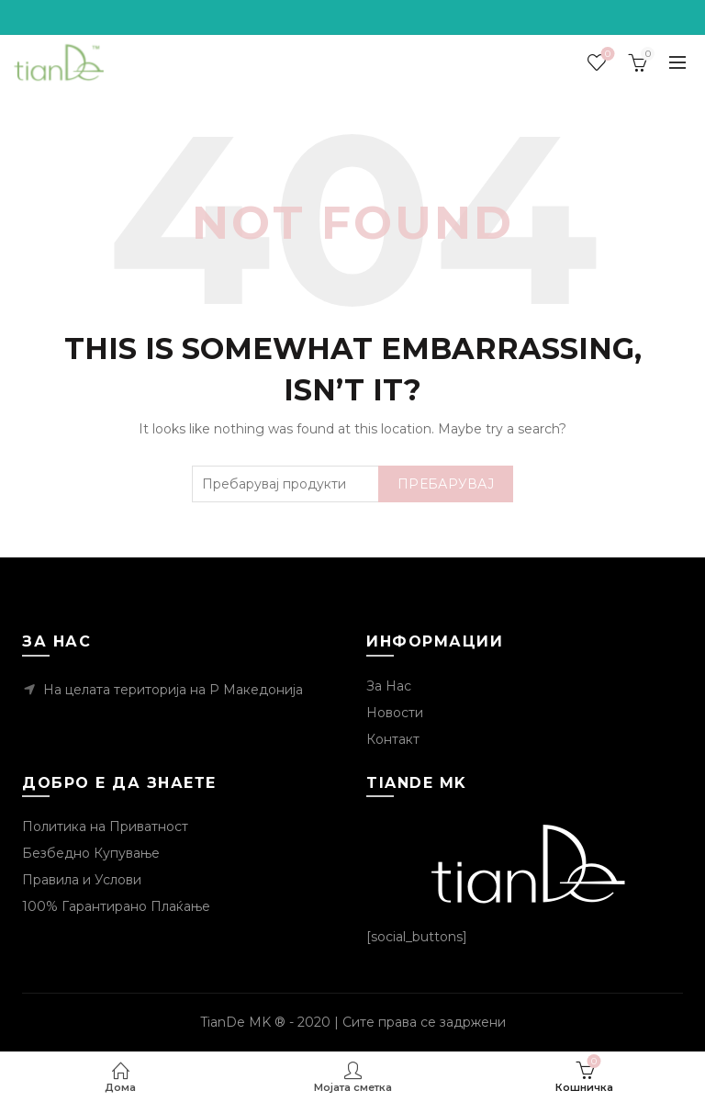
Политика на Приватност (105, 826)
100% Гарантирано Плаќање (116, 906)
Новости (394, 712)
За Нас (388, 686)
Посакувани (606, 55)
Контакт (393, 739)
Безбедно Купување (91, 853)
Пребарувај (445, 484)
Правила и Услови (81, 879)
